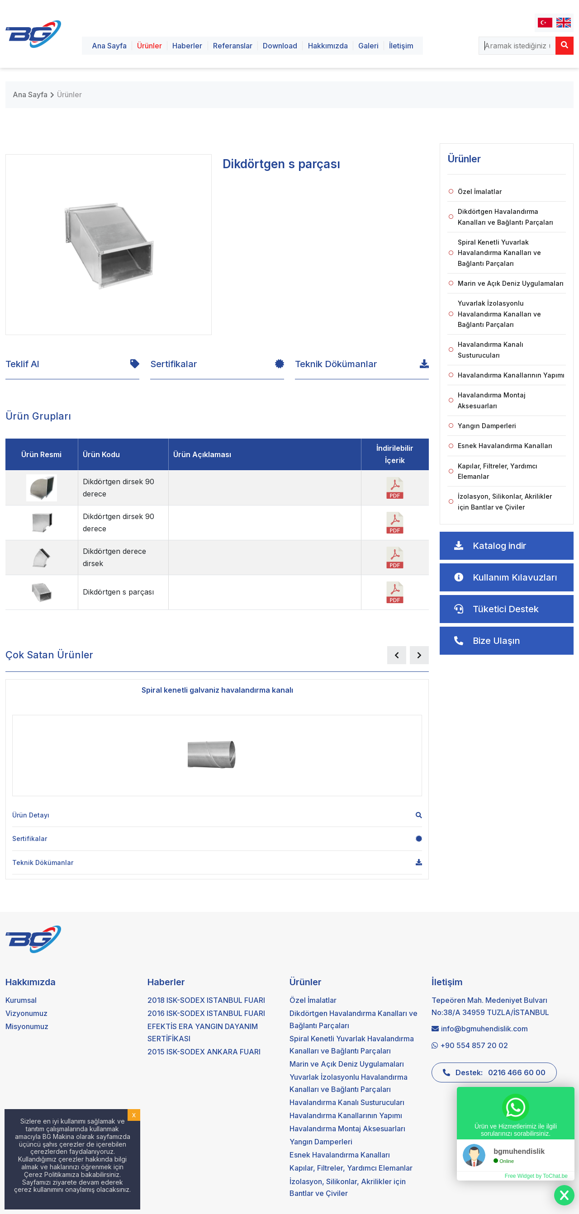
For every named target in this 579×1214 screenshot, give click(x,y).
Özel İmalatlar (475, 191)
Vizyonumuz (26, 1013)
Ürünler (149, 45)
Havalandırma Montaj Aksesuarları (487, 400)
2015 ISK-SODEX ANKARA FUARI (204, 1051)
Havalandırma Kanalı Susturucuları (486, 349)
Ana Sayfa (109, 45)
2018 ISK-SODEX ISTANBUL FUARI (206, 1000)
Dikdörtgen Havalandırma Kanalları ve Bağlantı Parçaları (501, 217)
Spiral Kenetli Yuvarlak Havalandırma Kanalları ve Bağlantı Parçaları (495, 252)
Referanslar (232, 45)
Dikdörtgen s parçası (118, 591)
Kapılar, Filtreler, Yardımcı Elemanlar (493, 471)
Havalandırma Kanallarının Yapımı (507, 375)
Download (280, 45)
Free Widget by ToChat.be (536, 1176)
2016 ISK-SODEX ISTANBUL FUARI (206, 1013)
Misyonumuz (26, 1026)
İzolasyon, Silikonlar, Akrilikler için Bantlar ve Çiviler (500, 501)
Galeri (368, 45)
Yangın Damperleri (482, 426)
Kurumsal (21, 1000)
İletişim (401, 45)
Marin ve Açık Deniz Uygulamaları (506, 283)
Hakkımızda (328, 45)
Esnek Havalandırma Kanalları (500, 445)
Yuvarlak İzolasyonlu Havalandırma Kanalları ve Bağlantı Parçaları (495, 313)
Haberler (187, 45)
